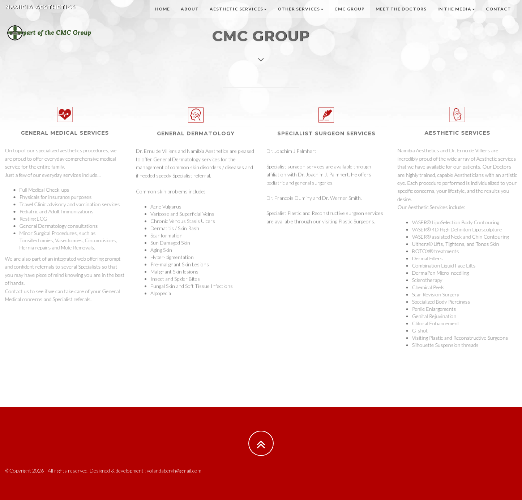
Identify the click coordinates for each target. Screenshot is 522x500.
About (190, 16)
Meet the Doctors (401, 16)
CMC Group (349, 16)
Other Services (301, 16)
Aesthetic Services (238, 16)
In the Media (456, 16)
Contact (498, 16)
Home (162, 16)
